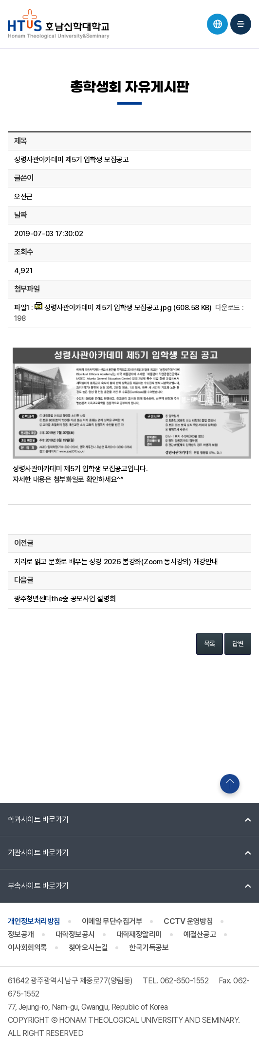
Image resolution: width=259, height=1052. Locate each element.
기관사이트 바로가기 (38, 852)
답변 (237, 643)
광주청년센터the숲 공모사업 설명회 (64, 598)
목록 (209, 643)
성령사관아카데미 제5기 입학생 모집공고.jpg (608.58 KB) (123, 307)
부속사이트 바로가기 (38, 885)
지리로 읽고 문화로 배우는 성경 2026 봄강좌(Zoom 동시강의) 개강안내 (116, 561)
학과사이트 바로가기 (38, 819)
